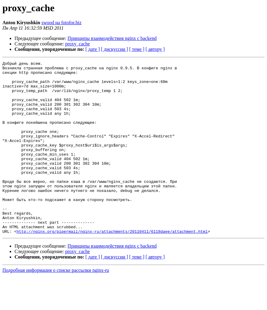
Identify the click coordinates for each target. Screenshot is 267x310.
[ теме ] (136, 49)
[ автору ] (154, 49)
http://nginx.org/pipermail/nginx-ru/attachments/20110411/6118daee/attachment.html (112, 266)
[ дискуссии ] (114, 49)
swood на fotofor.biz (61, 22)
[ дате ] (92, 49)
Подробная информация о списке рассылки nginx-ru (55, 304)
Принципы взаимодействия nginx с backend (112, 38)
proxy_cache (77, 43)
